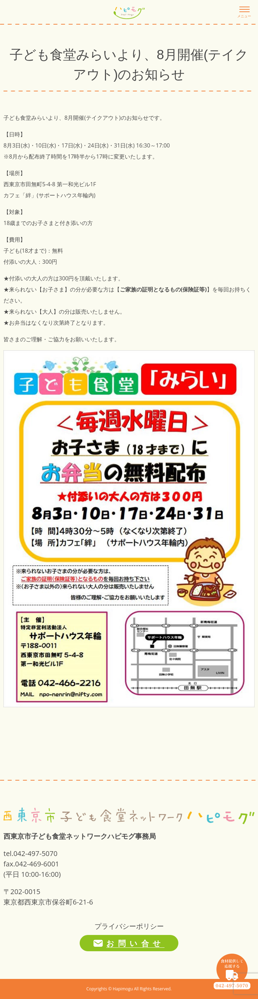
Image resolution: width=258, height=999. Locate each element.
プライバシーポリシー (129, 926)
